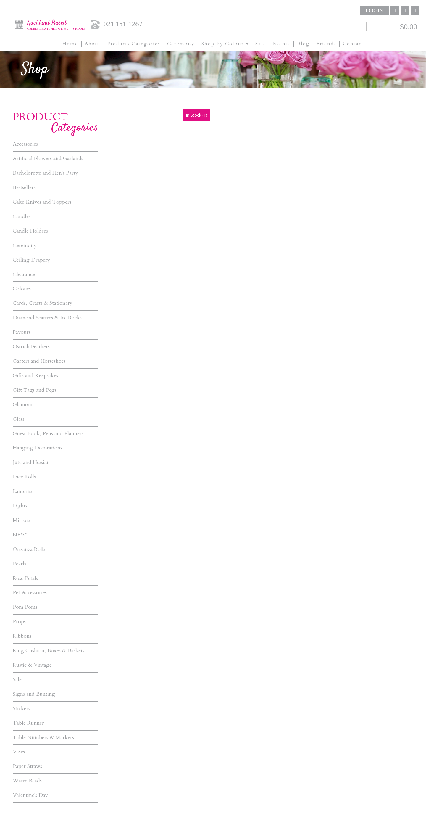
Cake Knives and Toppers (42, 202)
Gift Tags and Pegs (35, 391)
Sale (17, 681)
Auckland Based (56, 24)
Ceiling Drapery (31, 260)
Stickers (21, 710)
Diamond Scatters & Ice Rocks (47, 318)
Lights (20, 507)
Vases (19, 753)
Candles (21, 217)
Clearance (24, 275)
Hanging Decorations (37, 449)
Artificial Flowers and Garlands (48, 159)
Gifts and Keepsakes (35, 376)
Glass (18, 420)
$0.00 (408, 27)
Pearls (19, 565)
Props (19, 623)
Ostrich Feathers (31, 347)
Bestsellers (24, 188)
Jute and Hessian (31, 463)
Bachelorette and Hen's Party (45, 173)
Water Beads (27, 782)
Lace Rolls (24, 478)
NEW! (20, 536)
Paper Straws (27, 768)
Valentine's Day (30, 797)
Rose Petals (25, 579)
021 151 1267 (122, 24)
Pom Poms (25, 608)
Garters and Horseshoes (39, 362)
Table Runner (28, 724)
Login (374, 10)
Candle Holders (30, 231)
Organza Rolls (29, 550)
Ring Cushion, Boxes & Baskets (48, 652)
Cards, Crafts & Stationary (42, 304)
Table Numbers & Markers (43, 739)
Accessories (25, 144)
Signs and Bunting (34, 695)
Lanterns (22, 492)
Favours (21, 333)
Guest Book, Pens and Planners (48, 434)
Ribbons (22, 637)
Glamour (23, 405)
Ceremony (24, 246)
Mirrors (21, 521)
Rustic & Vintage (32, 666)
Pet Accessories (30, 594)
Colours (22, 289)
